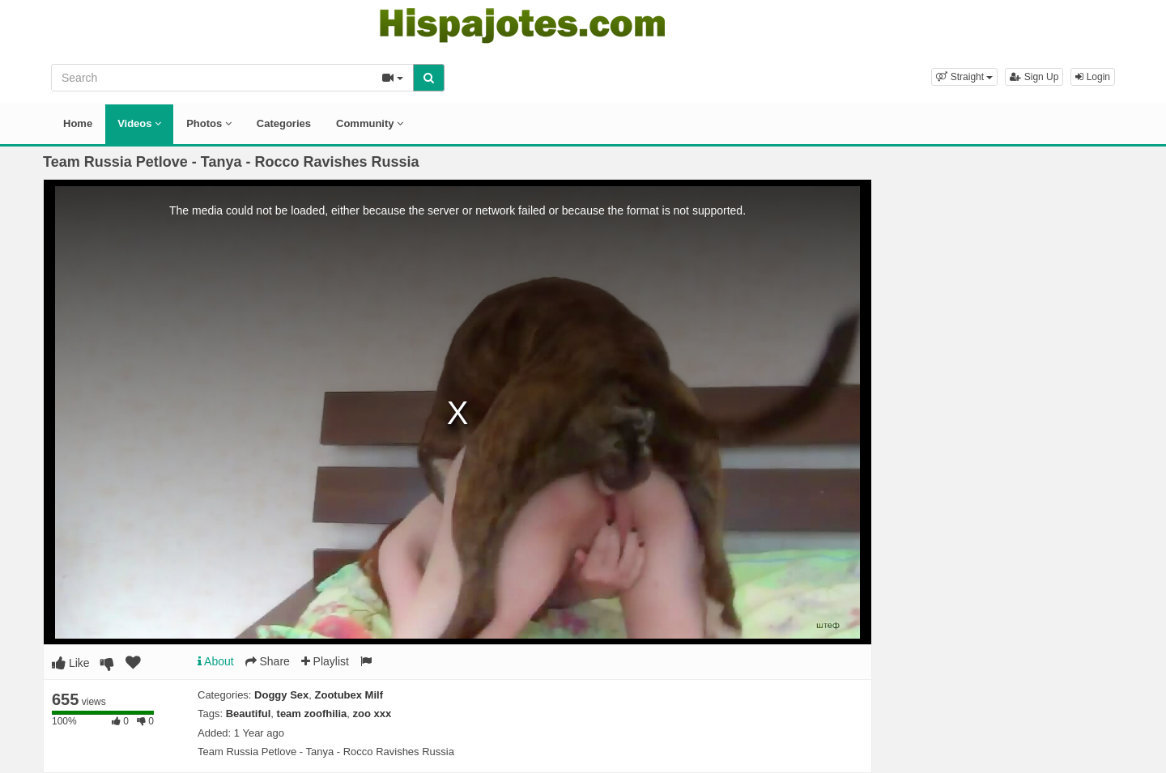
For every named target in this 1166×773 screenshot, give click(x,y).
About (216, 661)
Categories (284, 123)
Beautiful (248, 713)
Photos (209, 123)
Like (71, 662)
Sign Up (1034, 77)
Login (1092, 77)
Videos (139, 123)
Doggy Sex (281, 695)
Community (369, 123)
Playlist (325, 661)
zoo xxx (371, 713)
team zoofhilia (312, 713)
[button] (964, 77)
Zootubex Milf (349, 695)
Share (267, 661)
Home (77, 123)
